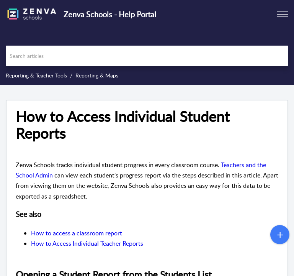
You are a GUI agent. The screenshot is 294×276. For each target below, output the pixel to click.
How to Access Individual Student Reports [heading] (123, 125)
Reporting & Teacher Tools (36, 75)
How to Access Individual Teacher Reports (87, 243)
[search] (147, 56)
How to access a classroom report (76, 233)
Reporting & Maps (96, 75)
